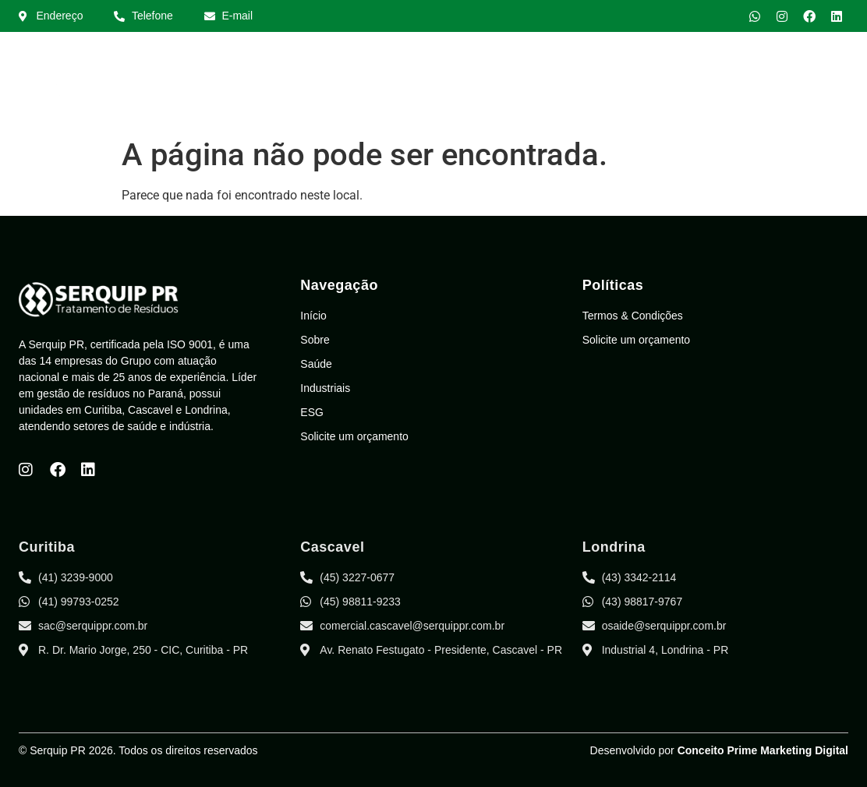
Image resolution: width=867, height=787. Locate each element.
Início (432, 88)
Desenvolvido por (719, 750)
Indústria (635, 88)
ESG (703, 88)
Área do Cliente (789, 88)
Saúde (561, 88)
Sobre (495, 88)
